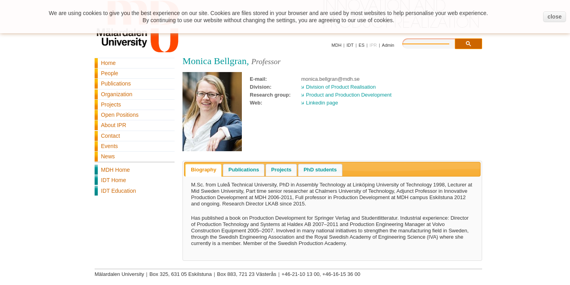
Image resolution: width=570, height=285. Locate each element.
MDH (337, 45)
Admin (388, 45)
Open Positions (120, 115)
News (108, 156)
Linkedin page (322, 103)
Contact (110, 136)
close (554, 16)
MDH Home (115, 170)
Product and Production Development (348, 95)
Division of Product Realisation (341, 87)
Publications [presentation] (243, 170)
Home (108, 63)
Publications (116, 83)
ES (362, 45)
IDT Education (118, 191)
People (109, 73)
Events (109, 146)
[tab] (203, 170)
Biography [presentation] (203, 170)
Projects (111, 104)
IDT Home (113, 180)
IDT (349, 45)
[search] (434, 42)
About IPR (113, 125)
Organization (116, 94)
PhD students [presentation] (320, 170)
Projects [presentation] (281, 170)
